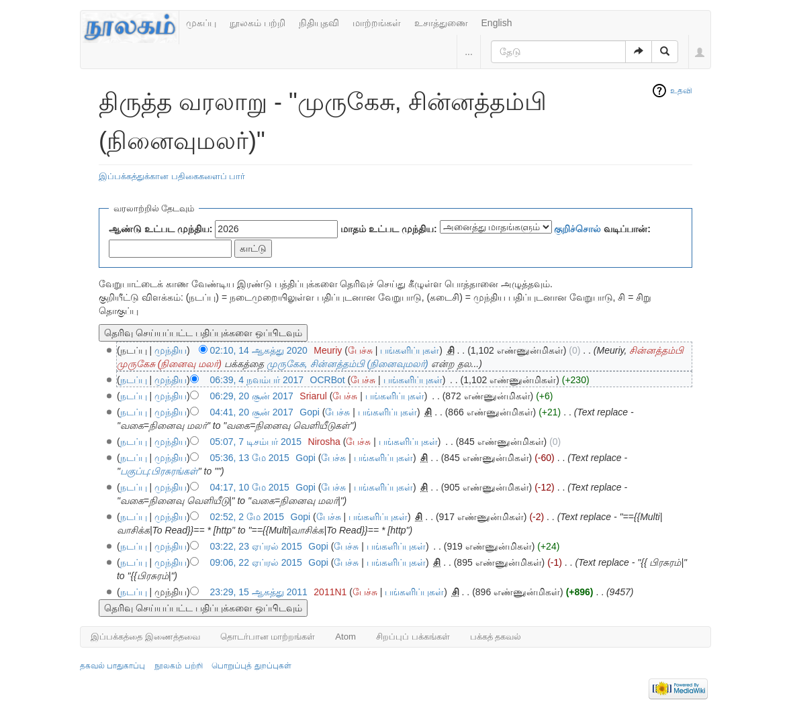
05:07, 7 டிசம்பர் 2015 (256, 441)
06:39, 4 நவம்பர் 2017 (257, 379)
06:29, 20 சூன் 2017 (251, 396)
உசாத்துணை (441, 22)
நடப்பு (133, 379)
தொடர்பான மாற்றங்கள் (268, 637)
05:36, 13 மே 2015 (249, 457)
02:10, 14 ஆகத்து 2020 (259, 350)
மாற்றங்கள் (377, 22)
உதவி (681, 90)
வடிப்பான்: (602, 228)
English (496, 22)
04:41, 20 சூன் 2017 (251, 412)
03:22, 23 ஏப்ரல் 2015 (256, 546)
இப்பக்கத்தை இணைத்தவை (145, 637)
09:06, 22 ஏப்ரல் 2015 (256, 562)
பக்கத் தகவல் (496, 637)
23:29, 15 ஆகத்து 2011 (259, 592)
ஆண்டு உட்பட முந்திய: (160, 228)
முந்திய (170, 350)
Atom (345, 637)
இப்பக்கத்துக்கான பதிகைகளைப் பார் (172, 176)
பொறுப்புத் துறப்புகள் (251, 665)
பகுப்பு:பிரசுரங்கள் (159, 471)
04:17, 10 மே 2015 (249, 487)
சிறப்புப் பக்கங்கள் (413, 637)
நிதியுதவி (319, 22)
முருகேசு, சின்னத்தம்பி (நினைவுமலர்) (347, 363)
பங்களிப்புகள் (409, 350)
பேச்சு (360, 350)
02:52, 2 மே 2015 (247, 516)
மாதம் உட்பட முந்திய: (388, 228)
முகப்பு (201, 22)
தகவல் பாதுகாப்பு (112, 665)
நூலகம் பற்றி (257, 22)
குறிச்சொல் (577, 228)
